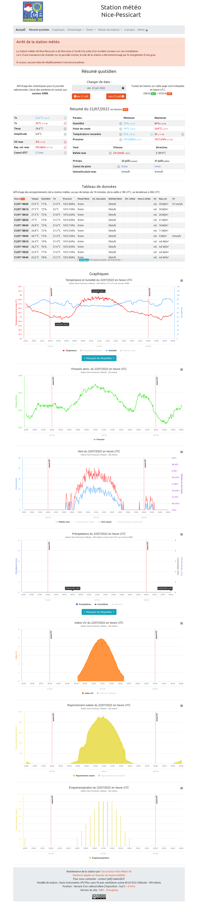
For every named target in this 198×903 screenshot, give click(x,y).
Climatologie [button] (74, 29)
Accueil (20, 29)
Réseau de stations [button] (109, 29)
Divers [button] (90, 29)
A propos (130, 29)
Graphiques (58, 29)
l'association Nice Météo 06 (116, 871)
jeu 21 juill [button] (81, 96)
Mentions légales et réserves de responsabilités (99, 875)
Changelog (112, 890)
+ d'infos (130, 886)
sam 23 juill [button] (116, 96)
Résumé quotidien (39, 29)
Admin (142, 29)
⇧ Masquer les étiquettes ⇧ (99, 358)
